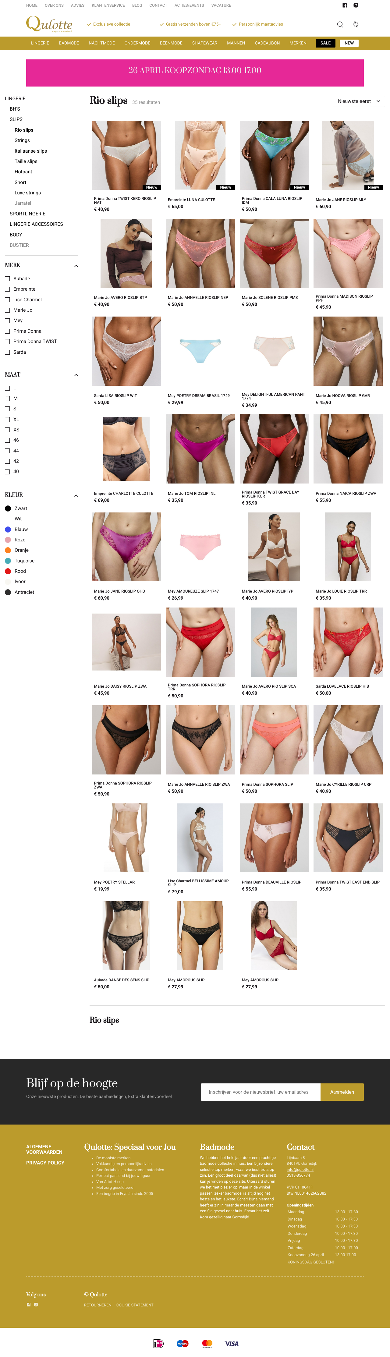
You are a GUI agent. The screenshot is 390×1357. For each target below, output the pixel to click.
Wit (18, 519)
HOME (31, 5)
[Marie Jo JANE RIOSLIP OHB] (127, 557)
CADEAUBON (267, 43)
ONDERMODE (137, 43)
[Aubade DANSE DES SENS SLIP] (127, 946)
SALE (326, 43)
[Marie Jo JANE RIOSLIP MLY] (348, 167)
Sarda (19, 352)
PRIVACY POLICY (45, 1163)
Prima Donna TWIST (35, 341)
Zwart (21, 508)
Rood (20, 571)
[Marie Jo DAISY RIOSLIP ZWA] (127, 654)
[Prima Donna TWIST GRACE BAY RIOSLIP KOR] (274, 461)
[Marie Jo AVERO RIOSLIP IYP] (274, 557)
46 (16, 440)
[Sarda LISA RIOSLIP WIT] (127, 363)
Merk (41, 265)
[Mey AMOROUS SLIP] (200, 946)
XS (16, 430)
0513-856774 (298, 1175)
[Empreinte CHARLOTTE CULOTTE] (127, 461)
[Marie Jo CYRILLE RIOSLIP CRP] (348, 752)
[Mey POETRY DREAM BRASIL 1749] (200, 363)
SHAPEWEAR (204, 43)
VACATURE (221, 5)
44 (16, 451)
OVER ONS (54, 5)
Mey (18, 320)
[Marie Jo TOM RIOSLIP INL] (200, 461)
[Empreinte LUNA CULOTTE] (200, 167)
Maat (41, 375)
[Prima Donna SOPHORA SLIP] (274, 752)
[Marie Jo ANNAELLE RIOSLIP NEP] (200, 265)
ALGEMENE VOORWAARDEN (44, 1149)
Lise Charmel (27, 300)
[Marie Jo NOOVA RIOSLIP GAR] (348, 363)
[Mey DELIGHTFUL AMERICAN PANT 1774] (274, 363)
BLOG (137, 5)
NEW (349, 43)
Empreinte (24, 289)
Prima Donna (27, 331)
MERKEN (298, 43)
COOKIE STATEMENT (135, 1305)
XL (16, 419)
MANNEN (236, 43)
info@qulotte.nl (300, 1169)
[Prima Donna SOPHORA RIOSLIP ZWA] (127, 752)
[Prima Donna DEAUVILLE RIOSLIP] (274, 850)
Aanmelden (342, 1092)
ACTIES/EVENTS (189, 5)
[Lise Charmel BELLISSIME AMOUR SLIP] (200, 850)
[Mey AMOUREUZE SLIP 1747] (200, 557)
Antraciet (24, 592)
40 (16, 471)
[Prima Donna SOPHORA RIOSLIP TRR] (200, 654)
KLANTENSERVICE (108, 5)
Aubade (21, 279)
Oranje (22, 550)
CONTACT (159, 5)
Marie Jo (22, 310)
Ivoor (20, 581)
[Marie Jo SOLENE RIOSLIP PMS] (274, 265)
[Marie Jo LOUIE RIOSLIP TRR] (348, 557)
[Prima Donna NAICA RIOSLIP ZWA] (348, 461)
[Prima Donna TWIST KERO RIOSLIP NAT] (127, 167)
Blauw (21, 529)
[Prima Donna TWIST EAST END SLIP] (348, 850)
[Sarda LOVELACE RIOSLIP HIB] (348, 654)
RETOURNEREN (98, 1305)
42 (16, 461)
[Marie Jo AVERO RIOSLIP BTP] (127, 265)
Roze (20, 540)
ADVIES (77, 5)
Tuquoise (24, 561)
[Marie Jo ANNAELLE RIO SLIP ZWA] (200, 752)
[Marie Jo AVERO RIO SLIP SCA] (274, 654)
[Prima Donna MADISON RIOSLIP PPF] (348, 265)
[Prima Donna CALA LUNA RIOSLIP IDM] (274, 167)
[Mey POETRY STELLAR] (127, 850)
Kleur (41, 495)
